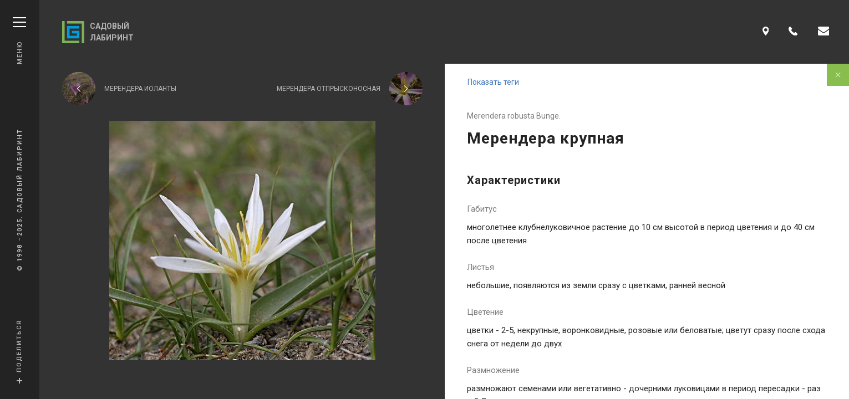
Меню (19, 40)
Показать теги (493, 82)
